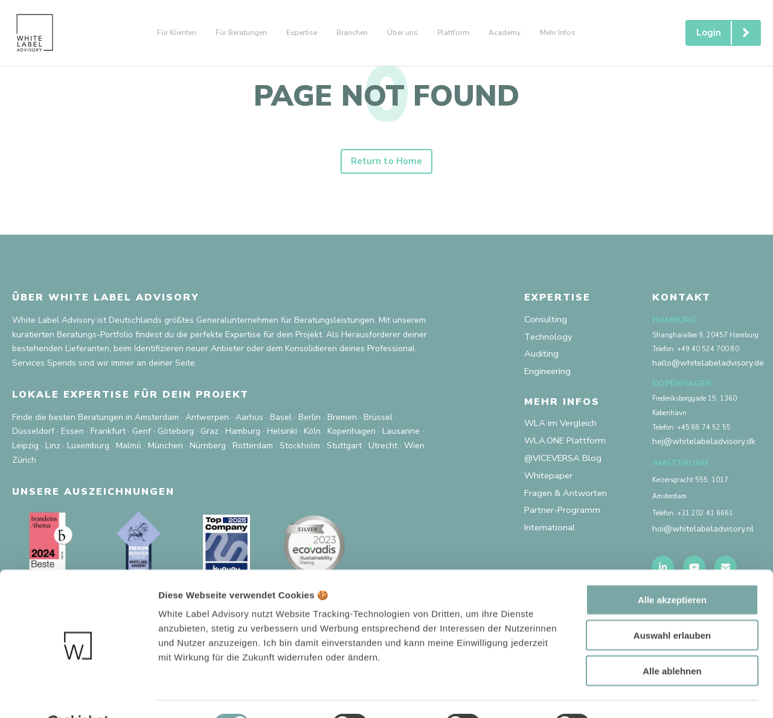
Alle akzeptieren (672, 570)
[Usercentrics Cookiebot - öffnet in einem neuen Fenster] (78, 694)
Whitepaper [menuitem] (550, 485)
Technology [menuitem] (549, 341)
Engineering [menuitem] (548, 377)
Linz (52, 448)
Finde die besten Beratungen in (72, 420)
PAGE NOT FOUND (386, 96)
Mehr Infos (558, 32)
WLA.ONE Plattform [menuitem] (569, 449)
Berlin (309, 420)
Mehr (622, 694)
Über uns (402, 32)
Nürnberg (208, 448)
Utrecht (382, 448)
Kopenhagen (351, 434)
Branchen (352, 32)
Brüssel (378, 420)
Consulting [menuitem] (546, 322)
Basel (281, 420)
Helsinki (282, 434)
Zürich (24, 463)
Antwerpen (207, 420)
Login (728, 33)
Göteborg (176, 434)
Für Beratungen (241, 32)
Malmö (128, 448)
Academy (505, 32)
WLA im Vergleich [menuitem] (562, 430)
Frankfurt (108, 434)
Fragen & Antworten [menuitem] (568, 504)
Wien (414, 448)
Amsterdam (157, 420)
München (165, 448)
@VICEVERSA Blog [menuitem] (567, 467)
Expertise (301, 32)
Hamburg (242, 434)
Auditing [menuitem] (542, 359)
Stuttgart (344, 448)
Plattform (453, 32)
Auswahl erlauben (672, 605)
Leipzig (25, 448)
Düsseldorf (33, 434)
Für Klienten (176, 32)
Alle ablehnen (672, 641)
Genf (141, 434)
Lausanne (401, 434)
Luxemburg (88, 448)
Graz (209, 434)
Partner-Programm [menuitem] (564, 522)
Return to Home (386, 164)
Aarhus (249, 420)
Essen (72, 434)
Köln (312, 434)
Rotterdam (253, 448)
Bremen (342, 420)
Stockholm (300, 448)
